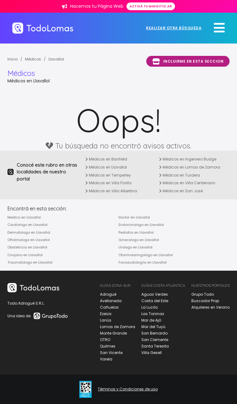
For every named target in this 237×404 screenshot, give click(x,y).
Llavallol (56, 59)
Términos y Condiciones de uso (128, 389)
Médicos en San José (181, 191)
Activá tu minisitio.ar (151, 6)
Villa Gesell (151, 352)
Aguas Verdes (154, 294)
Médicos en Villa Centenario (187, 182)
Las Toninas (152, 313)
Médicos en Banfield (106, 159)
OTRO (105, 339)
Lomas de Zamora (117, 326)
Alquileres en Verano (210, 307)
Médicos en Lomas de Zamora (189, 167)
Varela (106, 359)
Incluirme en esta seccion (187, 61)
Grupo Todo (202, 294)
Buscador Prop (205, 300)
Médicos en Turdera (179, 175)
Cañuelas (109, 307)
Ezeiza (105, 313)
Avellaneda (111, 300)
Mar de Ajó (151, 320)
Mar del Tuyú (153, 326)
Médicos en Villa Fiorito (108, 182)
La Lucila (149, 307)
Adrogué (108, 294)
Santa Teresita (155, 346)
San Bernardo (154, 333)
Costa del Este (154, 300)
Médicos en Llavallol (106, 167)
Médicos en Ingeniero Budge (187, 159)
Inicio (12, 59)
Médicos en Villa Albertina (111, 191)
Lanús (105, 320)
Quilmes (107, 346)
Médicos (33, 59)
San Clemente (154, 339)
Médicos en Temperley (108, 175)
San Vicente (111, 352)
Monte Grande (113, 333)
